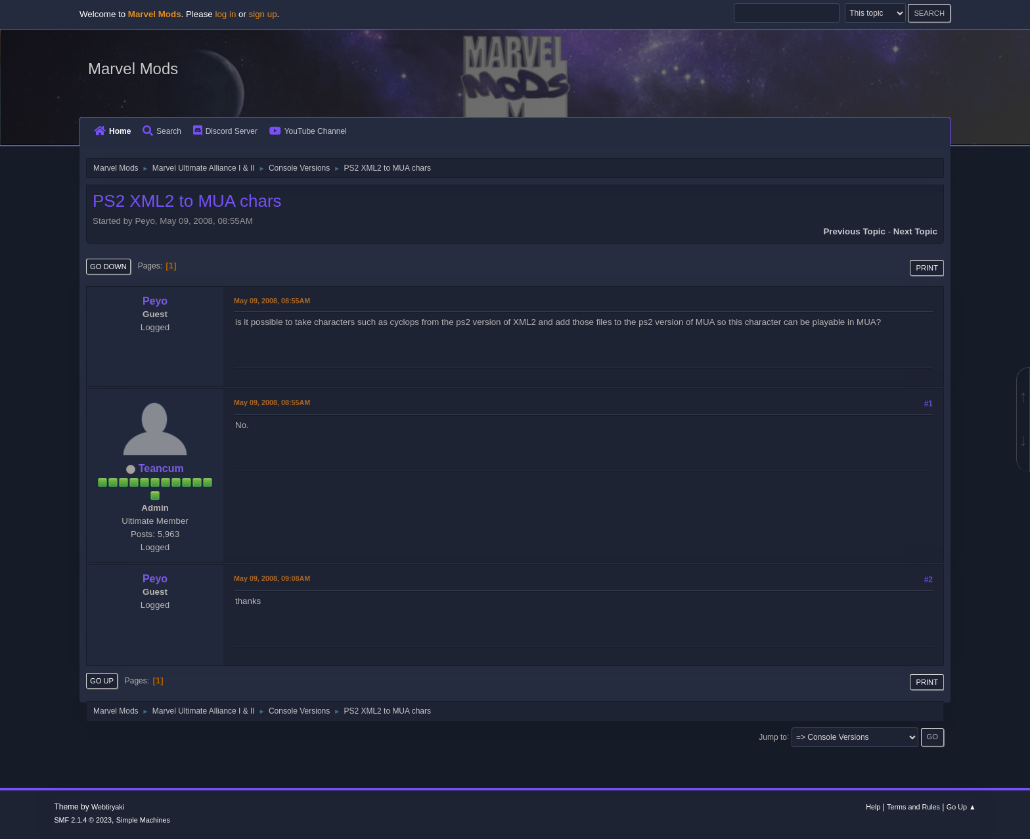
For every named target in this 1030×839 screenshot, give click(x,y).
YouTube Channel (308, 131)
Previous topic (854, 231)
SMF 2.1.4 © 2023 (83, 820)
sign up (263, 14)
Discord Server (225, 131)
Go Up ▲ (961, 807)
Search (162, 131)
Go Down (108, 266)
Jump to (773, 736)
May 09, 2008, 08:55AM (272, 301)
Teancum (161, 468)
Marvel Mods (133, 68)
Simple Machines (143, 820)
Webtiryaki (107, 807)
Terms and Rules (913, 807)
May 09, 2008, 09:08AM (272, 578)
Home (112, 131)
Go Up (102, 681)
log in (225, 14)
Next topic (915, 231)
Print (927, 268)
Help (873, 807)
